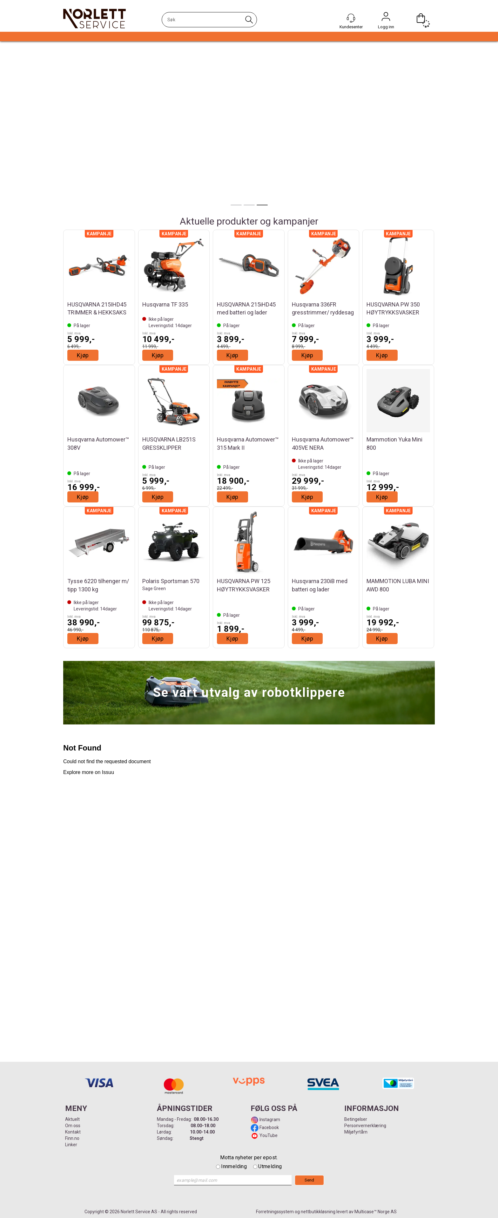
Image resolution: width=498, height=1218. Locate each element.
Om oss (72, 1125)
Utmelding (270, 1166)
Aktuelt (72, 1119)
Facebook (269, 1127)
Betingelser (355, 1119)
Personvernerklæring (365, 1125)
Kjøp (83, 355)
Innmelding (234, 1166)
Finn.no (72, 1138)
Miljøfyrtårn (355, 1131)
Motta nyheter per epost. (249, 1157)
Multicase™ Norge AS (375, 1211)
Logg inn (386, 18)
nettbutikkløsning (318, 1211)
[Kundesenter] (351, 18)
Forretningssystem (275, 1211)
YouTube (268, 1135)
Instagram (269, 1119)
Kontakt (73, 1131)
